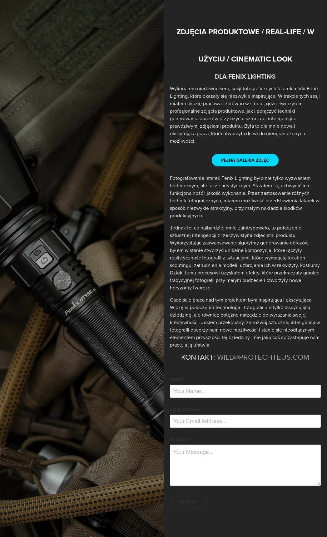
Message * (180, 439)
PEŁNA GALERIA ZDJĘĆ (245, 160)
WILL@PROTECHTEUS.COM (263, 357)
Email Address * (186, 409)
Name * (177, 379)
